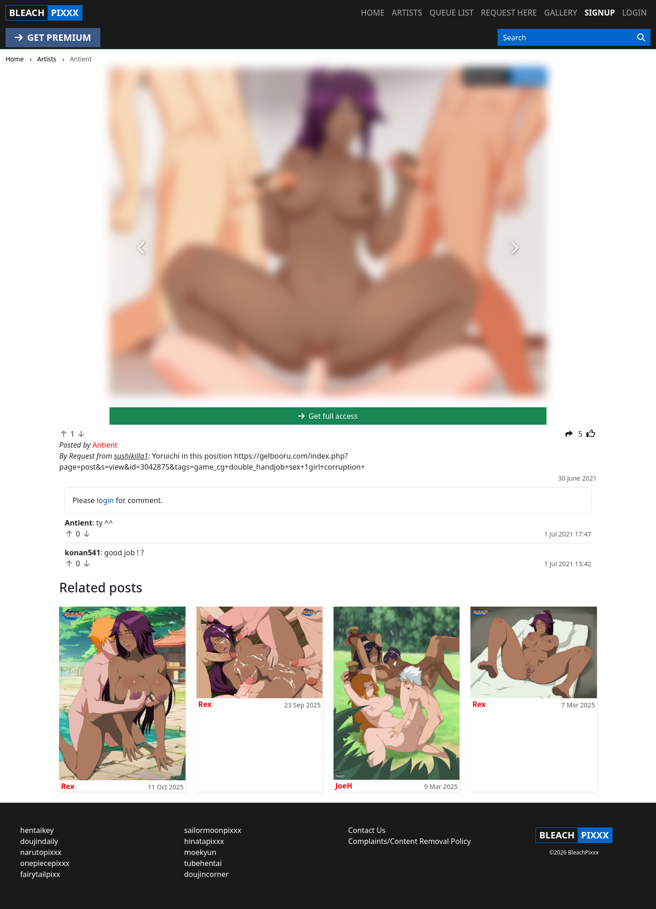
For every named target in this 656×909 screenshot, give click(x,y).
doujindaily (39, 841)
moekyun (200, 852)
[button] (142, 248)
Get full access (327, 416)
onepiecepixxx (45, 863)
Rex (67, 786)
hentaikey (37, 830)
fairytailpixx (40, 874)
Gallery (560, 12)
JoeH (343, 786)
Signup (600, 12)
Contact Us (366, 830)
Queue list (451, 12)
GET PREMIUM (53, 37)
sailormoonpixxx (212, 830)
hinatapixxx (204, 841)
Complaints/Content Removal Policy (409, 841)
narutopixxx (40, 852)
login (105, 500)
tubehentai (203, 863)
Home (372, 12)
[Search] (641, 37)
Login (634, 12)
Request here (509, 12)
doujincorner (206, 874)
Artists (407, 12)
